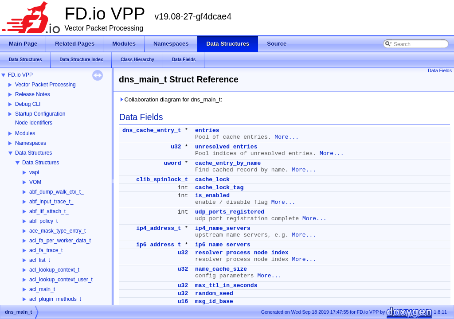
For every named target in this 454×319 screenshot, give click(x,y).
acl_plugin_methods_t (55, 299)
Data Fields (440, 70)
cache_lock (212, 179)
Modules (25, 133)
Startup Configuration (40, 114)
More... (286, 137)
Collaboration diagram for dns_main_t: (170, 99)
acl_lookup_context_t (54, 270)
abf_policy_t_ (45, 221)
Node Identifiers (33, 123)
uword (172, 163)
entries (207, 130)
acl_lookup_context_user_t (61, 279)
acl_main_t (42, 289)
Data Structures (33, 153)
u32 (176, 147)
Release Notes (32, 94)
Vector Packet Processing (45, 85)
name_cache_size (221, 269)
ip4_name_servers (222, 228)
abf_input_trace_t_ (51, 201)
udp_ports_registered (229, 212)
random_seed (214, 293)
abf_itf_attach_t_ (49, 211)
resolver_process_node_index (242, 252)
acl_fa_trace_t (46, 250)
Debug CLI (27, 104)
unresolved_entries (226, 147)
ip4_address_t (158, 228)
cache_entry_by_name (228, 163)
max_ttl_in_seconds (226, 285)
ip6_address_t (158, 244)
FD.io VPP (20, 75)
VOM (35, 182)
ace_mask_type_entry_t (57, 231)
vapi (34, 172)
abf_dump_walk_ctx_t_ (56, 192)
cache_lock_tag (219, 187)
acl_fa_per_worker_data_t (60, 240)
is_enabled (212, 195)
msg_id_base (214, 301)
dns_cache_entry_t (151, 130)
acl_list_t (39, 260)
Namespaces (30, 143)
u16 (183, 301)
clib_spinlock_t (162, 179)
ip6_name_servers (222, 244)
